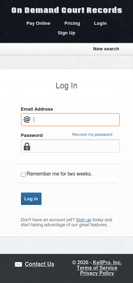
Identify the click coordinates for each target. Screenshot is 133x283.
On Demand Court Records (66, 10)
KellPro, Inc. (107, 262)
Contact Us (39, 264)
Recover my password (92, 135)
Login (100, 23)
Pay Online (38, 23)
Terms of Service (97, 268)
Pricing (72, 23)
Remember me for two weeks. (59, 174)
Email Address (37, 109)
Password (32, 135)
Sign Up (67, 33)
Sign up (83, 220)
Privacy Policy (97, 273)
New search (106, 49)
